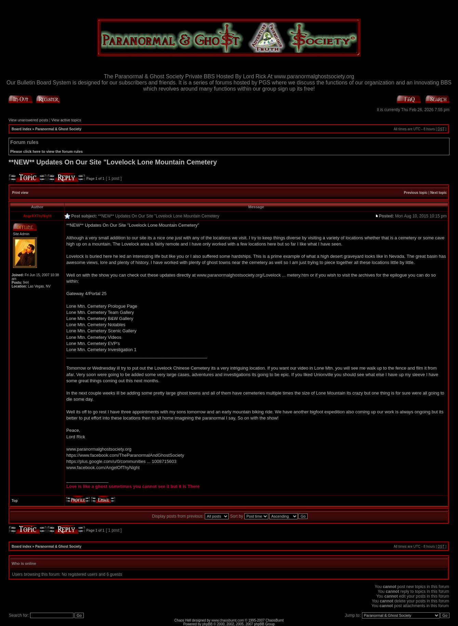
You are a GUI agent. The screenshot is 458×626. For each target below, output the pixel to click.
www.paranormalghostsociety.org (99, 449)
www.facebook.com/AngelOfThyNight (103, 467)
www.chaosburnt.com (228, 620)
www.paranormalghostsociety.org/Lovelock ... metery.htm (253, 275)
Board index (21, 129)
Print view (20, 193)
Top (15, 501)
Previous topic (416, 193)
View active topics (66, 120)
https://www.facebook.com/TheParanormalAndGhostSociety (125, 455)
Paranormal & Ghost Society (58, 129)
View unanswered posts (28, 120)
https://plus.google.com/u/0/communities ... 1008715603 (121, 461)
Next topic (438, 193)
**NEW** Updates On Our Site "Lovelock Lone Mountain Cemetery (113, 162)
